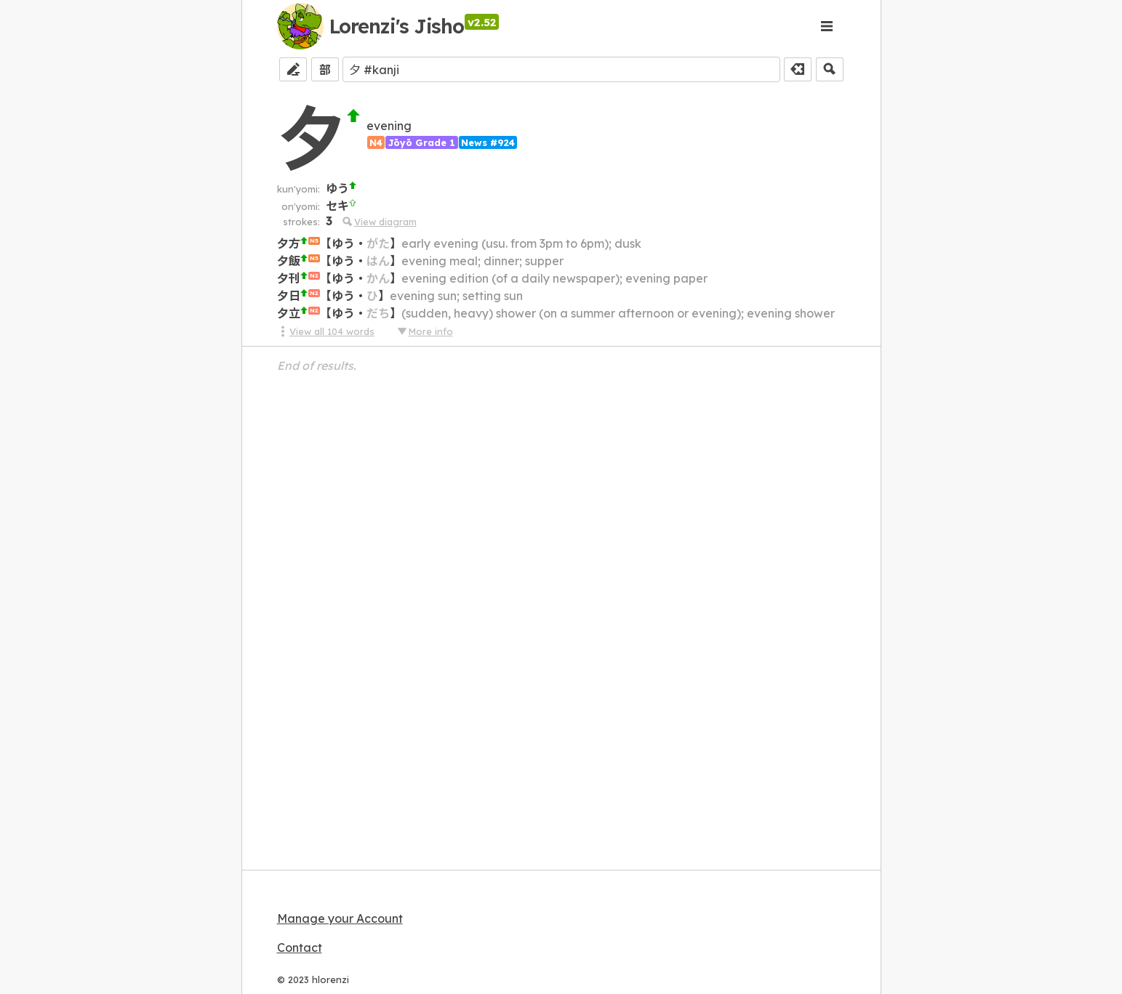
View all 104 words (325, 331)
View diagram (378, 221)
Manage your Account (340, 918)
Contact (299, 947)
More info (424, 331)
